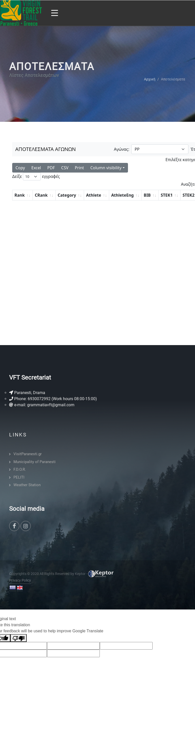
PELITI (18, 477)
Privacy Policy (20, 580)
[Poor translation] (18, 638)
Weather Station (27, 485)
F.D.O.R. (19, 469)
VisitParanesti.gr (27, 454)
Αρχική (149, 79)
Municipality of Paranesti (34, 462)
